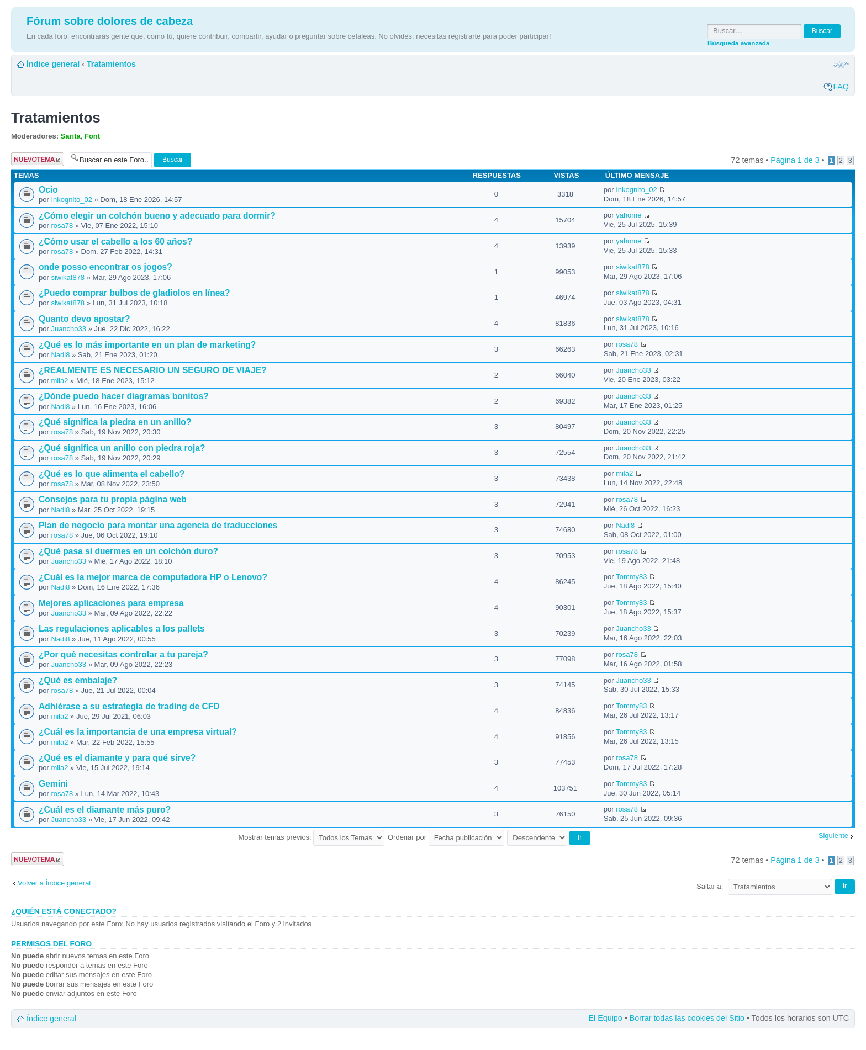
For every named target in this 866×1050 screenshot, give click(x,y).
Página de (794, 160)
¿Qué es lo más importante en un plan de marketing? (147, 344)
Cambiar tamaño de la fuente (841, 65)
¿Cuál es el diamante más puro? (105, 809)
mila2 (59, 380)
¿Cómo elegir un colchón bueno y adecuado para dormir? (157, 215)
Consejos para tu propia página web (113, 499)
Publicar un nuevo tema (37, 159)
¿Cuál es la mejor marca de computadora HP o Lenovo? (153, 577)
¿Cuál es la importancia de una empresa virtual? (138, 731)
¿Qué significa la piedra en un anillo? (115, 422)
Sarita (71, 136)
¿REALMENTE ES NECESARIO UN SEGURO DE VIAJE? (152, 370)
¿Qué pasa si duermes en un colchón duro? (128, 551)
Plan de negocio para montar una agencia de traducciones (158, 525)
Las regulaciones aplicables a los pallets (122, 628)
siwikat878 (68, 277)
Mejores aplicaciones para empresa (111, 603)
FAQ (841, 86)
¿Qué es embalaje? (78, 680)
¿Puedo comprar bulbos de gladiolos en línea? (134, 293)
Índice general (53, 64)
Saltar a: (709, 886)
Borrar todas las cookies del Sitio (687, 1018)
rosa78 (62, 225)
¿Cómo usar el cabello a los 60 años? (115, 241)
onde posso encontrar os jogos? (105, 267)
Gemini (53, 783)
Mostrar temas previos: (312, 837)
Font (92, 136)
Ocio (48, 189)
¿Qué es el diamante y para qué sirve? (117, 757)
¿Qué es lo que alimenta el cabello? (111, 474)
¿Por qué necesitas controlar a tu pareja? (123, 654)
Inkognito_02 (71, 199)
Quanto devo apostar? (84, 319)
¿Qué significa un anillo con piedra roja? (122, 448)
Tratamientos (111, 64)
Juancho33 (68, 329)
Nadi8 (60, 355)
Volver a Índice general (54, 883)
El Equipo (605, 1018)
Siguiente (833, 835)
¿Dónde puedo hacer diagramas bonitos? (124, 396)
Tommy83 (631, 576)
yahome (628, 215)
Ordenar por (446, 837)
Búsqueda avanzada (738, 42)
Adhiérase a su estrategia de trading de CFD (129, 706)
